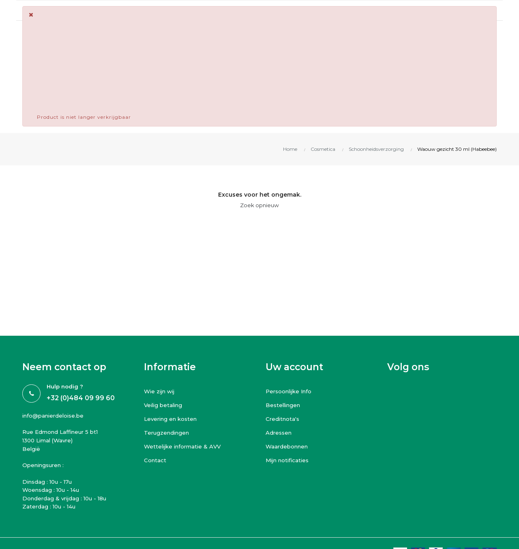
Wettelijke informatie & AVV (184, 446)
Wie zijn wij (161, 391)
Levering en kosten (173, 418)
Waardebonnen (288, 446)
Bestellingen (284, 405)
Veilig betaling (165, 405)
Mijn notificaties (289, 460)
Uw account (294, 367)
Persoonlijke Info (291, 391)
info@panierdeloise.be (55, 415)
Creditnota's (283, 418)
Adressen (280, 432)
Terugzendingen (168, 432)
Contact (155, 460)
